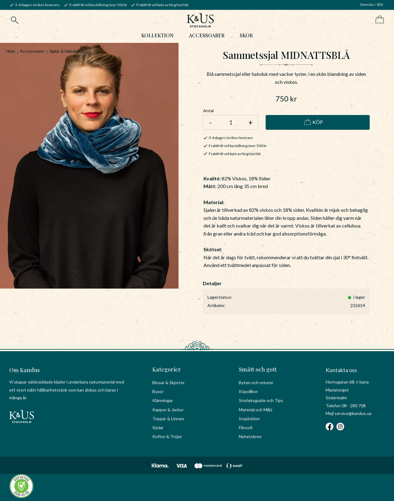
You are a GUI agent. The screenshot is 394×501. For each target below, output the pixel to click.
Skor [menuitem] (246, 36)
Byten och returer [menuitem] (256, 382)
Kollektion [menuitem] (157, 36)
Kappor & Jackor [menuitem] (168, 409)
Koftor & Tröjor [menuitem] (167, 436)
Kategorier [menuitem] (166, 369)
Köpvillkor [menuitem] (248, 391)
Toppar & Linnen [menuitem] (168, 418)
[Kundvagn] (378, 20)
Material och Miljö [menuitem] (255, 409)
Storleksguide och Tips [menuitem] (261, 400)
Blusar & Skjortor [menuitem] (168, 382)
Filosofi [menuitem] (245, 427)
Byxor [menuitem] (157, 391)
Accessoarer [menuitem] (206, 36)
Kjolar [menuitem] (157, 427)
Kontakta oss (341, 370)
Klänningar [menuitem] (162, 400)
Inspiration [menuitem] (249, 418)
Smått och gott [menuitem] (258, 369)
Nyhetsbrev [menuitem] (250, 436)
